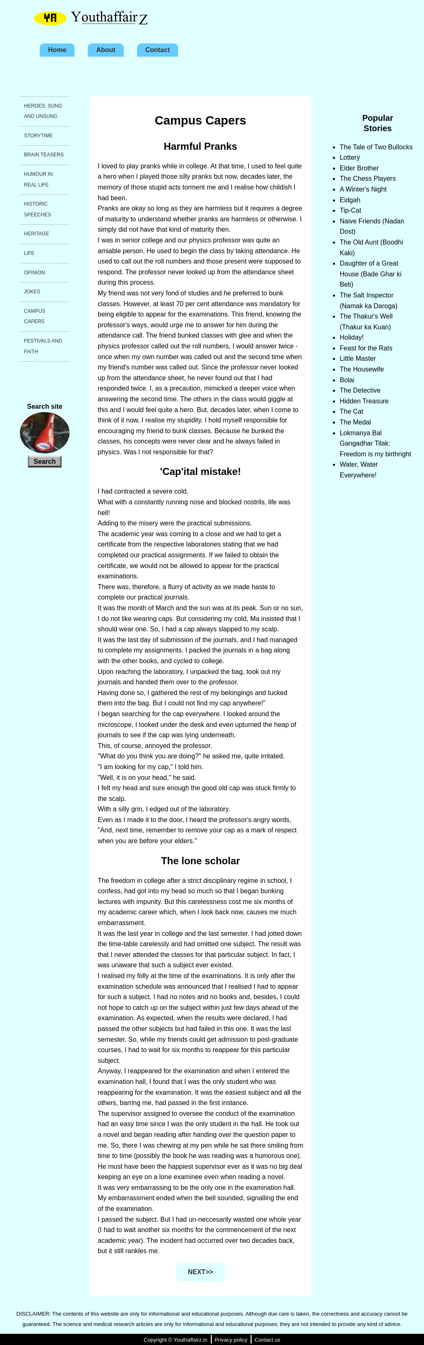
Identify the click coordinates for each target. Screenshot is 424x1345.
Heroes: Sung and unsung (43, 111)
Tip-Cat (350, 210)
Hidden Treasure (364, 401)
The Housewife (362, 369)
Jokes (32, 292)
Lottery (350, 157)
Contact (157, 49)
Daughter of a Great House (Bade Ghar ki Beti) (370, 274)
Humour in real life (38, 179)
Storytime (38, 136)
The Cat (351, 411)
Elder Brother (359, 168)
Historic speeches (37, 209)
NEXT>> (200, 1271)
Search (44, 461)
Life (29, 253)
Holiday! (352, 337)
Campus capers (34, 316)
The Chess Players (367, 178)
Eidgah (350, 200)
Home (57, 49)
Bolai (347, 380)
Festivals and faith (43, 346)
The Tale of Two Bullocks (376, 147)
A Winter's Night (363, 189)
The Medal (355, 422)
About (105, 49)
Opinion (34, 273)
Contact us (267, 1340)
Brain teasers (44, 155)
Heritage (36, 234)
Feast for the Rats (366, 348)
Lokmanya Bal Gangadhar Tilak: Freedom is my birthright (375, 443)
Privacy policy (230, 1340)
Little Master (358, 358)
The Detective (360, 390)
